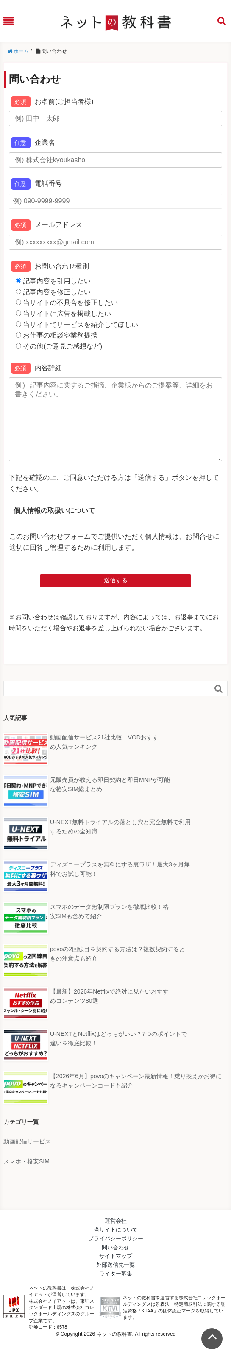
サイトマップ (115, 1273)
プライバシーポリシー (115, 1255)
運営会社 (116, 1238)
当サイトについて (116, 1246)
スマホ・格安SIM (26, 1178)
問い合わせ (115, 1264)
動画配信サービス (27, 1158)
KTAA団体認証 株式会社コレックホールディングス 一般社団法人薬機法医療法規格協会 (110, 1324)
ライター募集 (115, 1290)
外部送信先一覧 (115, 1282)
